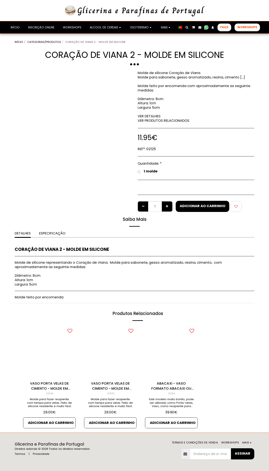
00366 (171, 393)
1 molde (147, 171)
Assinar (242, 453)
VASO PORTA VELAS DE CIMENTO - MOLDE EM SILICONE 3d (110, 386)
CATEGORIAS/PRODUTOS (44, 42)
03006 (49, 393)
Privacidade (41, 454)
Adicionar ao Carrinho (202, 206)
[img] (171, 351)
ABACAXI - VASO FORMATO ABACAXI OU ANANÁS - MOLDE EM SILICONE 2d (171, 386)
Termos (20, 454)
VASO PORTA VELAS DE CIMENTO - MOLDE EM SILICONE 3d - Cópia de (49, 386)
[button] (187, 27)
